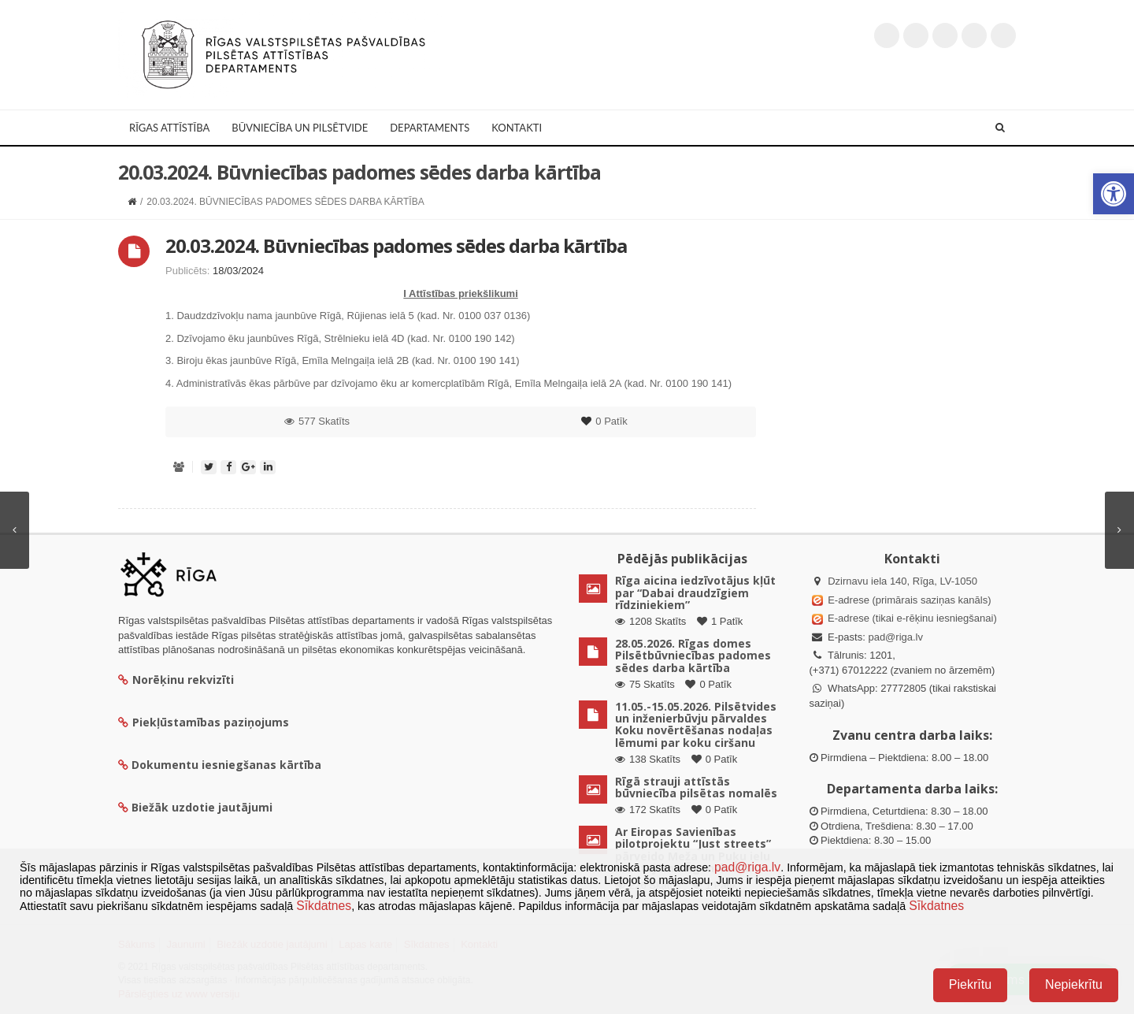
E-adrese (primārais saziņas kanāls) (909, 600)
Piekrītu (970, 984)
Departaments (429, 127)
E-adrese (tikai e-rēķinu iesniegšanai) (911, 618)
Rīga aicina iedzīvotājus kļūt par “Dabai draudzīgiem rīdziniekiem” (695, 592)
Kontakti (516, 127)
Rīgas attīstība (169, 127)
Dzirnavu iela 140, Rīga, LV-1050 (902, 581)
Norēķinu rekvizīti (176, 679)
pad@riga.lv (895, 637)
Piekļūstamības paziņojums (203, 722)
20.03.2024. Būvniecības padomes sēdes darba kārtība (396, 245)
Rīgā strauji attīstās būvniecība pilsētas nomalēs (696, 787)
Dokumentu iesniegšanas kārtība (226, 764)
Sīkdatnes (323, 905)
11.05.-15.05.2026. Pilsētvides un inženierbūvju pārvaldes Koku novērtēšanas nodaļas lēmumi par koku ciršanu (695, 724)
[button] (1113, 193)
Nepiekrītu (1073, 984)
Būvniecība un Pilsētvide (300, 127)
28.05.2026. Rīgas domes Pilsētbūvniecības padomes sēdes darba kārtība (693, 655)
